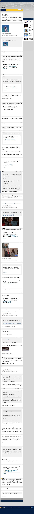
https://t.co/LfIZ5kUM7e (11, 139)
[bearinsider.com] (3, 1)
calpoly (3, 171)
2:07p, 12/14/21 (21, 357)
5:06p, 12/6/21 (21, 55)
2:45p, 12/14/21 (21, 446)
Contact (14, 507)
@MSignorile (7, 470)
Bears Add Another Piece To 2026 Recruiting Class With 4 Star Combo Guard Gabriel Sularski (31, 26)
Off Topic (3, 7)
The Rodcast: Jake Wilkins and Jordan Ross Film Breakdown (31, 21)
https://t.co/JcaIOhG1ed (12, 66)
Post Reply (3, 9)
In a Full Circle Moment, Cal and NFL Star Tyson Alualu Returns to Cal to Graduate (31, 39)
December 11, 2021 (11, 165)
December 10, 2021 (13, 140)
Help (12, 507)
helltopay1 (3, 116)
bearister (3, 74)
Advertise (11, 507)
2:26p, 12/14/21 (21, 388)
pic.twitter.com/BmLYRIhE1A (7, 283)
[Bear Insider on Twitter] (30, 507)
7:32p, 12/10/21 (21, 126)
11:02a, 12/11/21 (20, 171)
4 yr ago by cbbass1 (8, 11)
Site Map (20, 507)
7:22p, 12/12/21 (21, 228)
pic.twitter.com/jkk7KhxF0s (7, 301)
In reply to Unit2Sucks (17, 171)
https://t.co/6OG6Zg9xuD (13, 470)
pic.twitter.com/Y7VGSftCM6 (11, 235)
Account (8, 507)
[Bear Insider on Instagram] (32, 507)
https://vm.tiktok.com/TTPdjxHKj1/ (6, 339)
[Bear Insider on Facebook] (31, 507)
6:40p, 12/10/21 (21, 116)
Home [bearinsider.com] (6, 507)
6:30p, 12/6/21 (21, 74)
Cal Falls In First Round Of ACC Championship (30, 34)
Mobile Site (23, 507)
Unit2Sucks (3, 130)
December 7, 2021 (5, 68)
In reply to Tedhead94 (17, 446)
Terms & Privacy (17, 507)
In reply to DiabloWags (17, 388)
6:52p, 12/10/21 (21, 122)
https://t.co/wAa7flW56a (12, 283)
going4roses (3, 464)
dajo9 (2, 55)
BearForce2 (3, 126)
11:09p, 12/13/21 (20, 293)
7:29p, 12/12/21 (21, 242)
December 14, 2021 (9, 302)
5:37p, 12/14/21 (21, 478)
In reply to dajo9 (18, 51)
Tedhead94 (3, 434)
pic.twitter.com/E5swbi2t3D (9, 164)
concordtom (3, 51)
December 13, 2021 (15, 236)
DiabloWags (3, 446)
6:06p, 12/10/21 (21, 102)
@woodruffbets (5, 139)
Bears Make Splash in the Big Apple (31, 29)
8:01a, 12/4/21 (21, 51)
